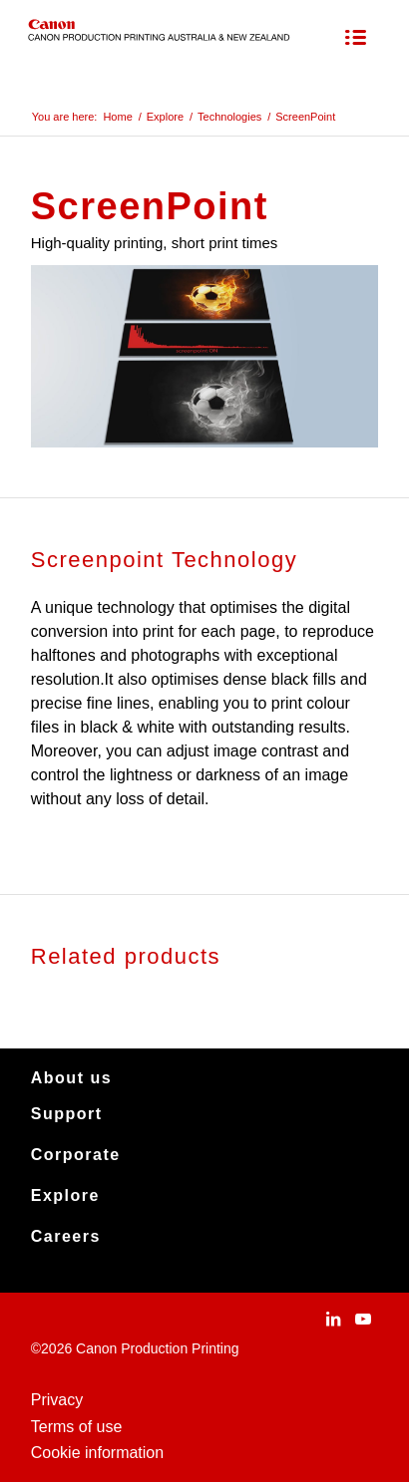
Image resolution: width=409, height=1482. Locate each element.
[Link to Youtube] (363, 1319)
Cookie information (97, 1452)
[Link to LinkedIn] (333, 1319)
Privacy (57, 1399)
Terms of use (77, 1426)
